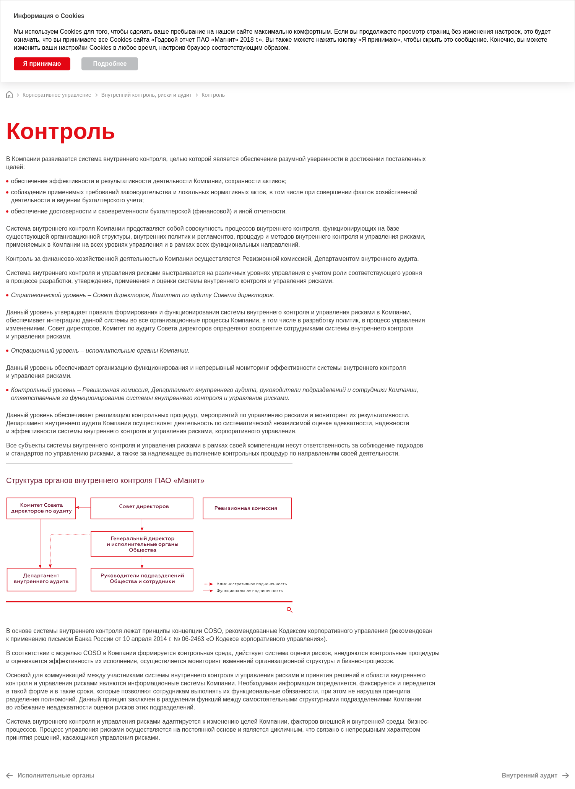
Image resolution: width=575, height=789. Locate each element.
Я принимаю (42, 63)
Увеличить (289, 610)
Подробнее (110, 63)
